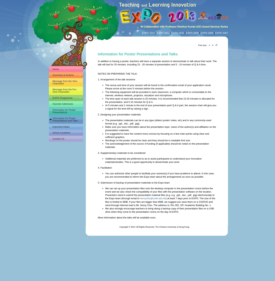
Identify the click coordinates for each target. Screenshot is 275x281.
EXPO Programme (65, 98)
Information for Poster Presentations (64, 111)
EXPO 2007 (221, 33)
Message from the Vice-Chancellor (65, 82)
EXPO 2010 (177, 33)
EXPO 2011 (163, 33)
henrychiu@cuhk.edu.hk (153, 198)
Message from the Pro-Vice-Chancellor (65, 90)
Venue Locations (61, 132)
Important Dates (61, 126)
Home (56, 69)
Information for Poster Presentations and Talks (65, 119)
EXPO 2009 (192, 33)
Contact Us (58, 138)
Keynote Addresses (63, 103)
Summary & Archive (65, 75)
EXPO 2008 (207, 33)
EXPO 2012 (148, 33)
